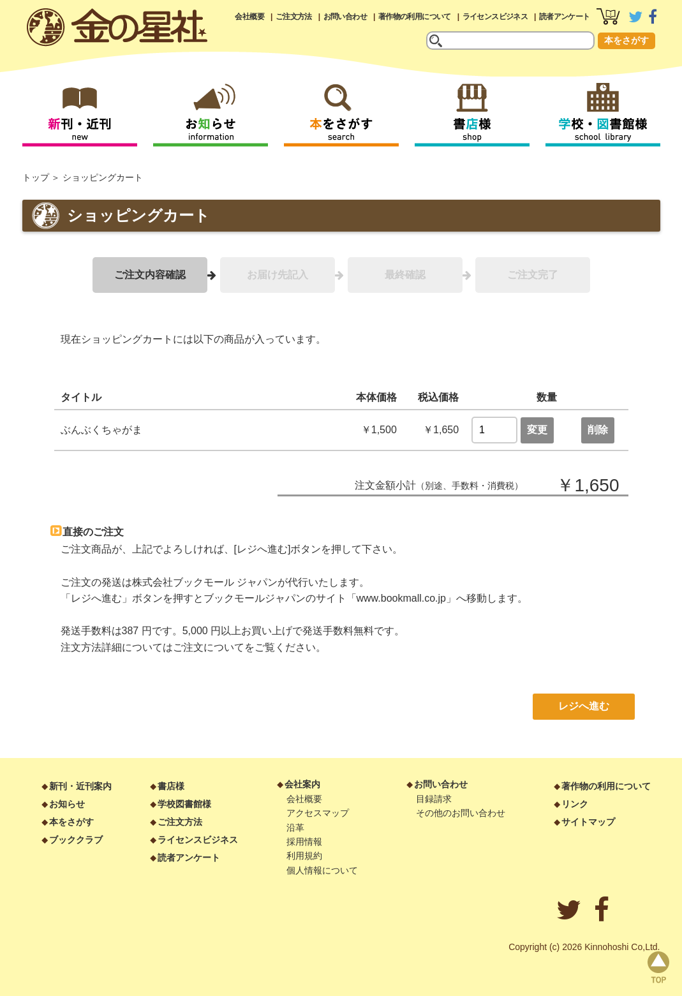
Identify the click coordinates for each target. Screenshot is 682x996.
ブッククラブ (76, 840)
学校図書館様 (184, 804)
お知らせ (67, 804)
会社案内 (302, 784)
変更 (537, 429)
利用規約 (304, 856)
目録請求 (434, 799)
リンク (574, 804)
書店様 (171, 786)
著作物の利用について (414, 16)
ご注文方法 (294, 16)
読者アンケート (564, 16)
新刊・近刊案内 (80, 786)
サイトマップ (588, 822)
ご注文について (208, 647)
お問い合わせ (345, 16)
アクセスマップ (317, 813)
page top (658, 967)
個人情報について (322, 870)
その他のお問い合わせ (460, 813)
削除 (598, 429)
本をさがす (626, 40)
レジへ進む (583, 706)
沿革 (295, 827)
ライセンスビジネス (495, 16)
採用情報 (304, 841)
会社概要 (249, 16)
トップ (35, 177)
